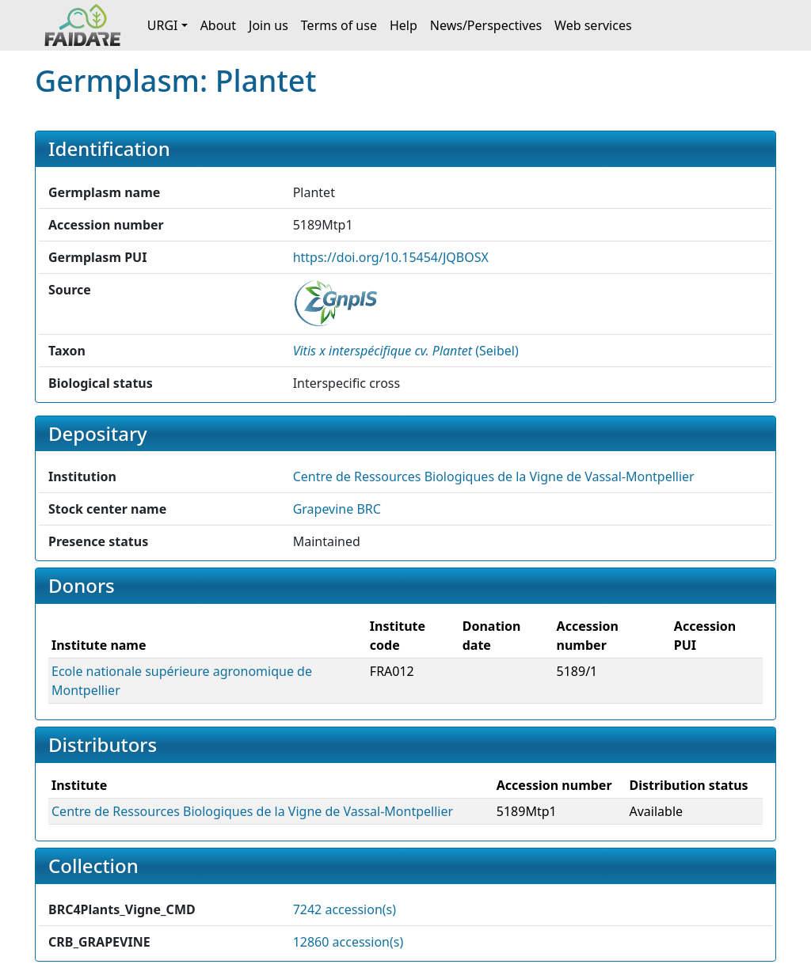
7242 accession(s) (344, 909)
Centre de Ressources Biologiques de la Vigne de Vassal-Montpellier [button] (494, 476)
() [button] (406, 350)
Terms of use (339, 25)
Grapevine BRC (337, 509)
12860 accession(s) (348, 942)
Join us (268, 25)
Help (403, 25)
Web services (593, 25)
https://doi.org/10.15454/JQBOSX (391, 257)
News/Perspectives (486, 25)
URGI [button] (162, 25)
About (218, 25)
